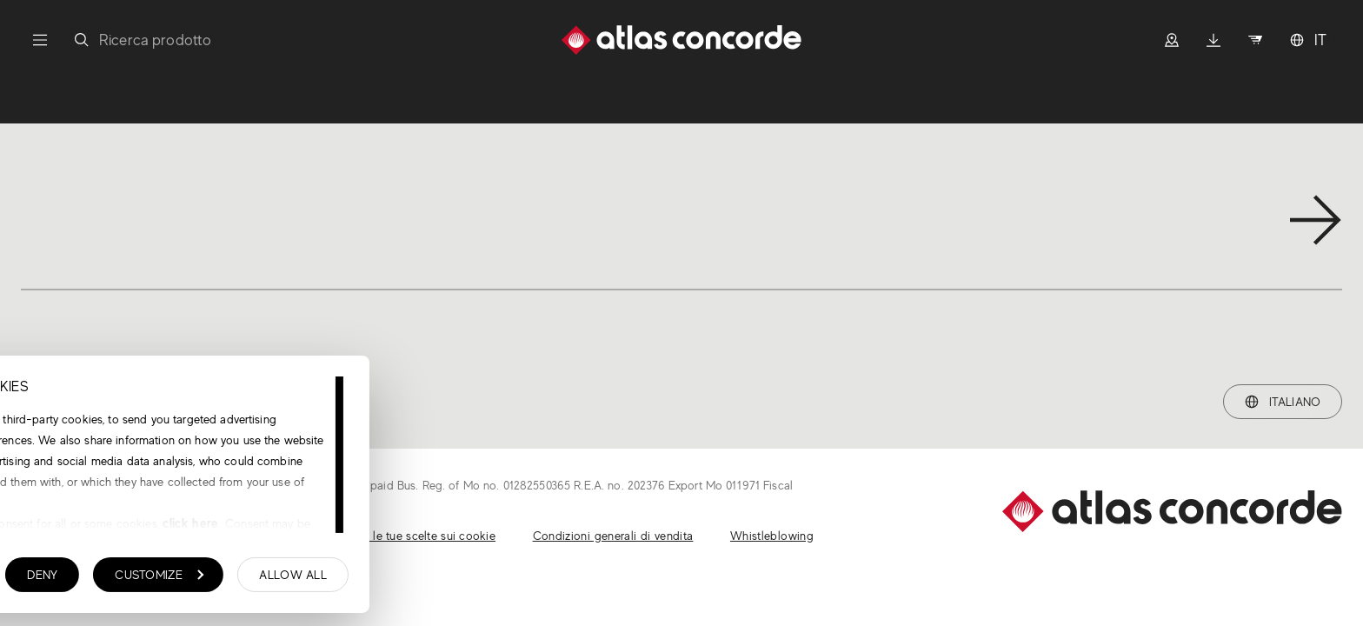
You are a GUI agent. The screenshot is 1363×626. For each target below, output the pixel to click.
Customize (424, 579)
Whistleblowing (772, 536)
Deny (307, 579)
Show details (100, 580)
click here (454, 527)
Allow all (558, 579)
